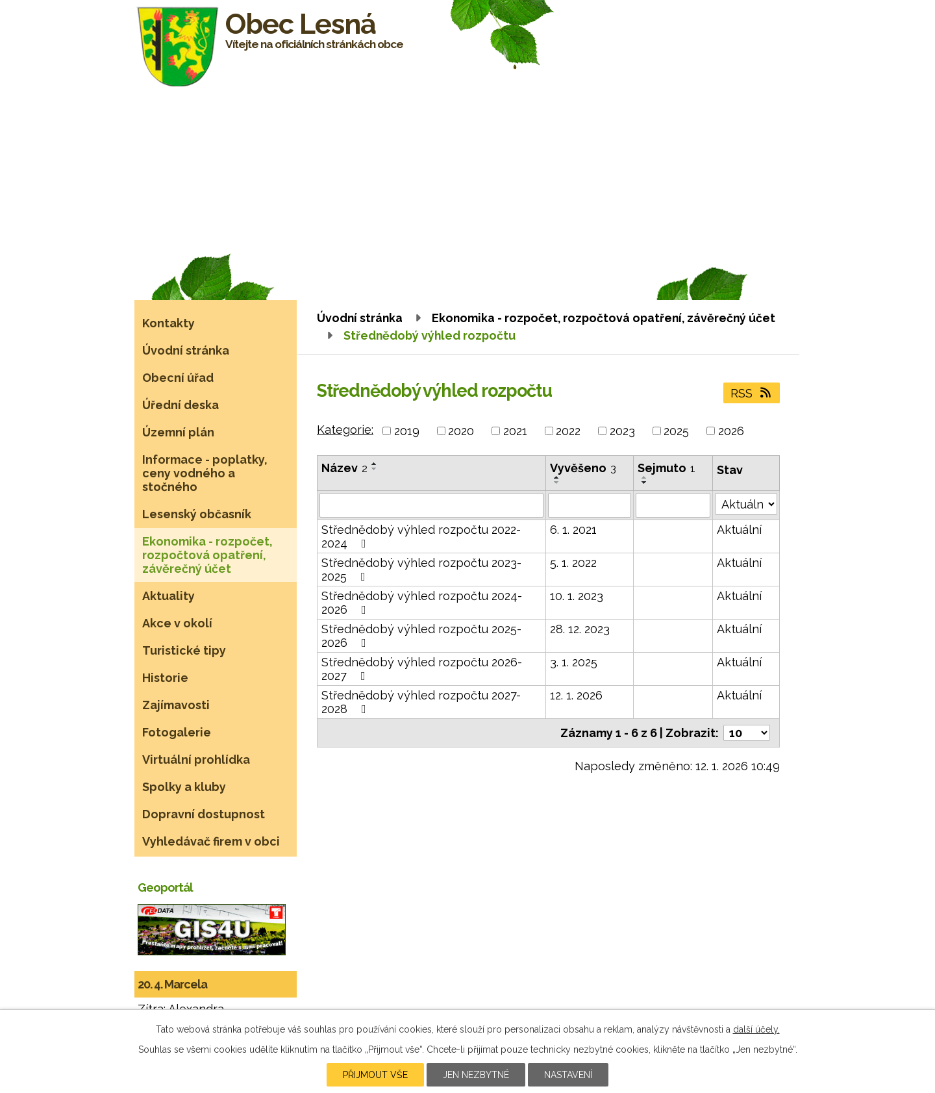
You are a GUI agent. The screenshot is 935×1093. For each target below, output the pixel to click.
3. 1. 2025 (573, 662)
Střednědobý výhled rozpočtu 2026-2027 (421, 669)
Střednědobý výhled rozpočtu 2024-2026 (421, 602)
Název (344, 468)
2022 (568, 431)
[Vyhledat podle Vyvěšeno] (589, 505)
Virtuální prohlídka (196, 759)
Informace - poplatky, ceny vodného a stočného (205, 473)
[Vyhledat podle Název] (431, 505)
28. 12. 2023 (580, 629)
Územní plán (178, 432)
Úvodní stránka (360, 318)
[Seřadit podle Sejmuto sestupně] (645, 482)
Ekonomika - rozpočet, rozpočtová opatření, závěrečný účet (603, 318)
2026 (731, 431)
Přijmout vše (375, 1075)
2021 (515, 431)
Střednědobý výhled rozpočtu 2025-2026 (421, 635)
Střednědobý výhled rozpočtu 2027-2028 (421, 702)
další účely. (756, 1029)
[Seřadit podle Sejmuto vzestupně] (645, 477)
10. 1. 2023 (576, 596)
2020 (461, 431)
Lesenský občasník (196, 514)
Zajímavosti (176, 705)
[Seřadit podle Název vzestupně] (375, 463)
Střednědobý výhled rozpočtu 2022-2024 (421, 536)
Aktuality (168, 596)
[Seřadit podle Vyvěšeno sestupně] (557, 482)
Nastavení (568, 1075)
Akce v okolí (177, 623)
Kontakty (168, 323)
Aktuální (739, 529)
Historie (165, 678)
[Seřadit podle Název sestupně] (375, 468)
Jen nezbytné (476, 1075)
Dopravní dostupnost (203, 814)
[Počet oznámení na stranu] (746, 733)
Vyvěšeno (583, 468)
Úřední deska (180, 405)
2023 (622, 431)
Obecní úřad (178, 377)
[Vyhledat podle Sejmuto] (673, 505)
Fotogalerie (176, 732)
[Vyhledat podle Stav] (746, 504)
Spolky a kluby (184, 787)
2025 (676, 431)
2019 (406, 431)
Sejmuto (666, 468)
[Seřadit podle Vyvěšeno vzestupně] (557, 477)
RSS (751, 393)
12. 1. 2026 (576, 695)
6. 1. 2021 (573, 529)
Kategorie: (345, 429)
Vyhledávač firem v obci (211, 841)
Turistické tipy (184, 650)
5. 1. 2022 (573, 563)
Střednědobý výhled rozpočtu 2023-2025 (421, 569)
